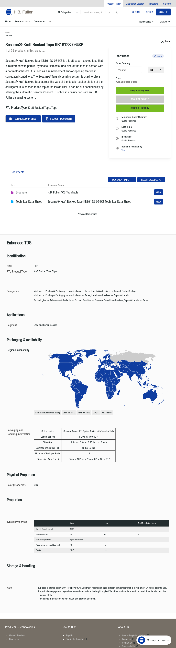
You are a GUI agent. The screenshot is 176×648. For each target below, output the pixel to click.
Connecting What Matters (135, 635)
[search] (116, 12)
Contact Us (129, 642)
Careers (167, 3)
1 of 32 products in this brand (25, 50)
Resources (14, 638)
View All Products (17, 635)
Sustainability (130, 646)
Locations (128, 638)
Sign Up (163, 12)
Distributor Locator (135, 3)
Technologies (146, 21)
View (123, 149)
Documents (17, 172)
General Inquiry (140, 108)
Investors (153, 3)
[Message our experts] (153, 627)
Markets (165, 21)
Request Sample (140, 99)
